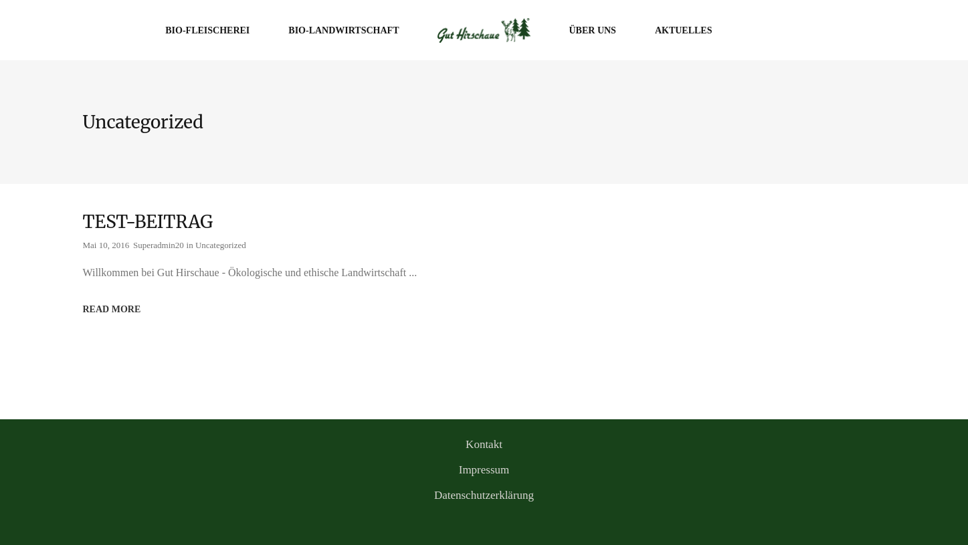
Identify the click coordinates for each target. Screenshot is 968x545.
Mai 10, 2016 (106, 245)
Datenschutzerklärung (484, 495)
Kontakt (484, 444)
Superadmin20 (158, 245)
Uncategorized (220, 245)
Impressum (484, 469)
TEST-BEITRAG (148, 222)
